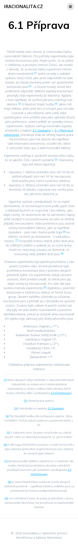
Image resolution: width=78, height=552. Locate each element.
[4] (55, 103)
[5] (56, 159)
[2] (29, 86)
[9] (44, 287)
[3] (19, 103)
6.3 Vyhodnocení (61, 393)
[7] (16, 240)
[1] (35, 72)
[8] (62, 253)
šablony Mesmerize (49, 538)
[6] (64, 231)
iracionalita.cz (23, 6)
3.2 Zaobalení (41, 130)
